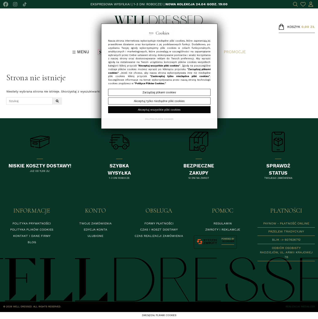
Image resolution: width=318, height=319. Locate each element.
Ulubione (95, 236)
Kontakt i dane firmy (32, 236)
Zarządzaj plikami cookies (159, 315)
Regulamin (222, 223)
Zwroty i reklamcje (222, 229)
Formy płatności (159, 223)
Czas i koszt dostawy (159, 229)
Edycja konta (95, 229)
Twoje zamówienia (95, 223)
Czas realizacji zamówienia (159, 236)
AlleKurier (228, 241)
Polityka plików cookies (31, 229)
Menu (80, 51)
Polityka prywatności (31, 223)
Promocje (235, 51)
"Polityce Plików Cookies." (150, 83)
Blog (32, 242)
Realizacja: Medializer (300, 306)
